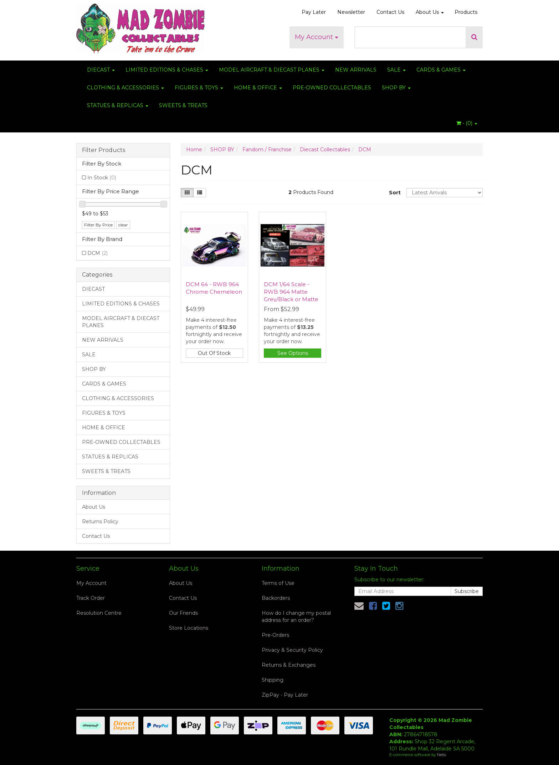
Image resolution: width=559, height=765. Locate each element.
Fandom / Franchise (267, 149)
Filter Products (103, 150)
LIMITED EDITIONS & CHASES (166, 70)
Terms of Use (278, 583)
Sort (395, 192)
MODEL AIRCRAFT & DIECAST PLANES (271, 70)
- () (466, 123)
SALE (396, 70)
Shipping (272, 680)
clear (123, 224)
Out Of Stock (214, 353)
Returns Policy (100, 521)
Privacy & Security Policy (292, 650)
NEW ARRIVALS (355, 70)
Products (466, 12)
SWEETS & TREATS (183, 105)
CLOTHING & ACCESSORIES (125, 87)
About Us (430, 12)
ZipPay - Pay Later (285, 695)
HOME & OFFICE (258, 87)
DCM (97, 253)
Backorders (276, 598)
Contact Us (390, 12)
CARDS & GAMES (441, 70)
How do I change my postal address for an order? (296, 616)
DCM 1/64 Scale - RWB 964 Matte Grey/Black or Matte (291, 292)
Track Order (90, 598)
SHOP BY (396, 87)
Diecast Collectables (325, 149)
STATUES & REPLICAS (117, 105)
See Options (292, 353)
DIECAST (101, 70)
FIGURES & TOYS (199, 87)
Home (194, 149)
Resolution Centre (99, 613)
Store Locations (188, 628)
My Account (316, 37)
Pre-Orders (275, 635)
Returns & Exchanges (289, 665)
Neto (441, 754)
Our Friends (183, 613)
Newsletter (351, 12)
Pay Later (314, 12)
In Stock (101, 177)
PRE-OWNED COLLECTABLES (332, 87)
